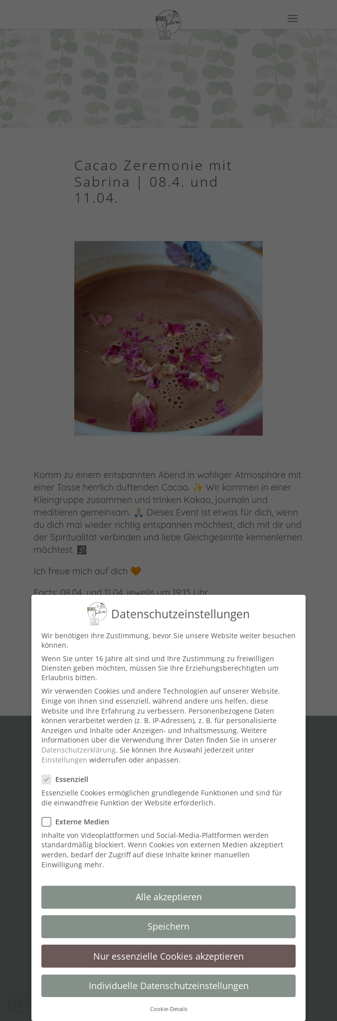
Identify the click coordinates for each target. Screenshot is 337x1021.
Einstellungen (64, 756)
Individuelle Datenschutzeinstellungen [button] (169, 982)
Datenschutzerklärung (78, 746)
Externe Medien (79, 818)
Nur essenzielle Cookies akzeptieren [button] (168, 953)
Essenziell (69, 775)
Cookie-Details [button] (168, 1005)
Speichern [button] (168, 923)
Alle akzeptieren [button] (169, 894)
